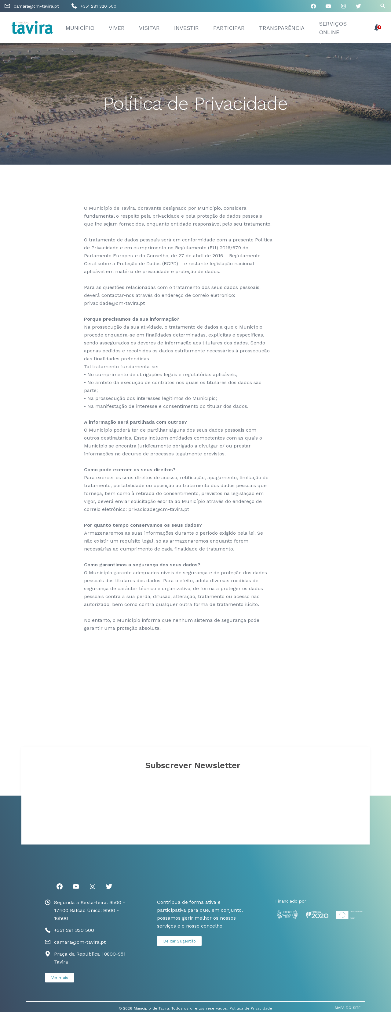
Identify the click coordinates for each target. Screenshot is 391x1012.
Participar (229, 28)
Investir (186, 28)
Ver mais (59, 977)
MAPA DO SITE (347, 1008)
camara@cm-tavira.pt (36, 6)
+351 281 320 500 (98, 6)
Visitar (149, 28)
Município (80, 28)
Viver (117, 28)
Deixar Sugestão (179, 941)
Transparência (282, 28)
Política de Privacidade (251, 1008)
